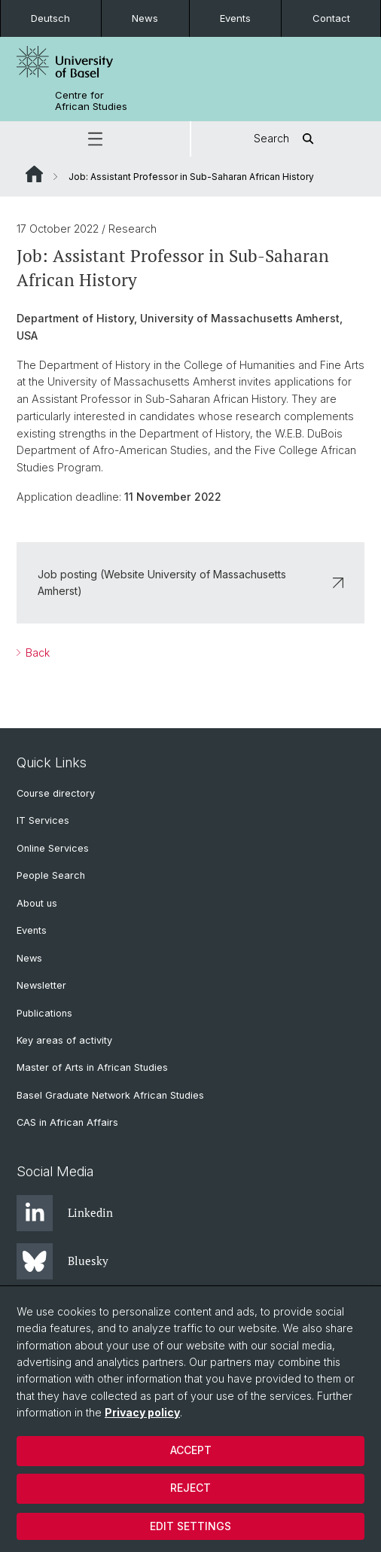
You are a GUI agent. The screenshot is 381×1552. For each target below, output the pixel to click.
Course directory (56, 793)
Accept (191, 1450)
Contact (331, 18)
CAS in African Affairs (67, 1122)
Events (235, 18)
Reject (190, 1487)
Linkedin (65, 1213)
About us (37, 903)
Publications (44, 1013)
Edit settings (190, 1526)
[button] (95, 139)
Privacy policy (142, 1412)
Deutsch (50, 18)
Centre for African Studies (91, 101)
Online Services (53, 848)
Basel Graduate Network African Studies (110, 1095)
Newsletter (41, 985)
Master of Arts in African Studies (92, 1067)
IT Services (43, 820)
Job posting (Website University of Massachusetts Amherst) (190, 581)
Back (36, 652)
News (145, 18)
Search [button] (286, 139)
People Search (51, 875)
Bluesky (62, 1261)
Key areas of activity (64, 1040)
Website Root (34, 174)
